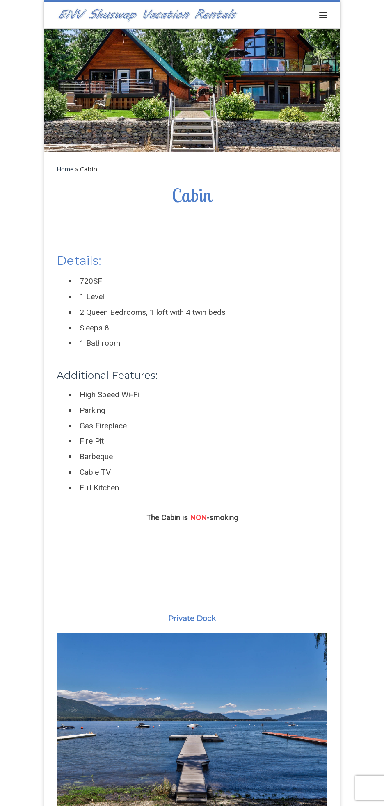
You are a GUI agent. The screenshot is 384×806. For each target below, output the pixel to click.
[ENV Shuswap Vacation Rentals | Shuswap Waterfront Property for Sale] (147, 14)
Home (65, 169)
